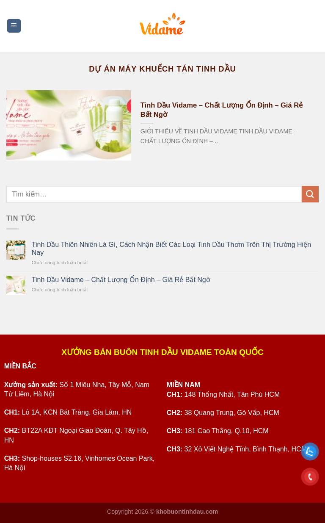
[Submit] (310, 194)
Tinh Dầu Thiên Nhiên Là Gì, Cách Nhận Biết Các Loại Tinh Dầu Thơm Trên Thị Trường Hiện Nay (171, 248)
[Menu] (14, 26)
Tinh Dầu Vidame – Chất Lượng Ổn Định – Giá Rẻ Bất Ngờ (221, 110)
